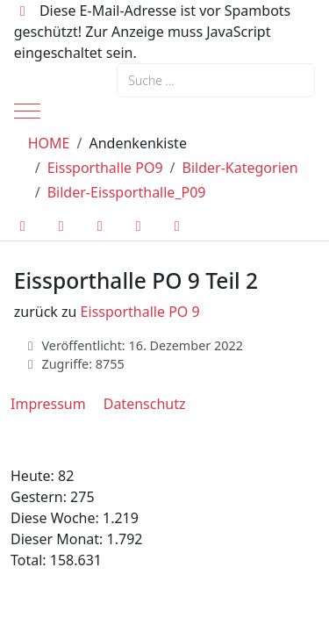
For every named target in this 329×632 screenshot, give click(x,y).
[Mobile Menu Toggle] (27, 110)
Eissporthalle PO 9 (140, 311)
